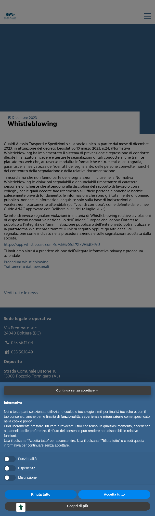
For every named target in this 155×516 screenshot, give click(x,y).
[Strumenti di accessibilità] (21, 507)
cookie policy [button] (21, 421)
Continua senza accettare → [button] (77, 390)
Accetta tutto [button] (114, 494)
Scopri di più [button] (77, 506)
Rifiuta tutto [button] (41, 494)
